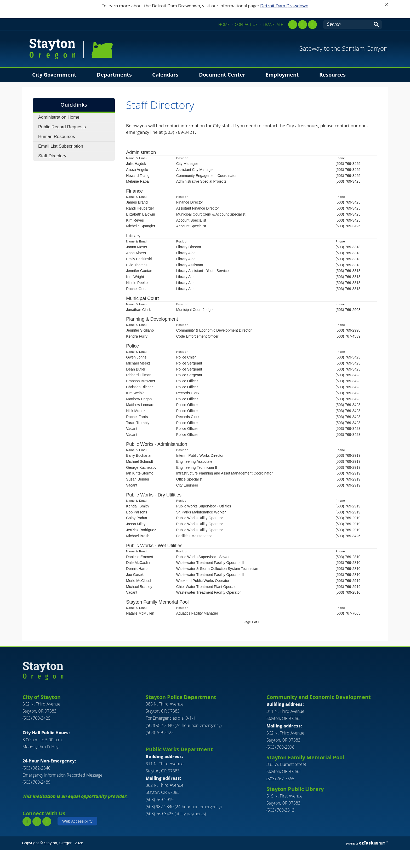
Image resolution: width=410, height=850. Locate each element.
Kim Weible (135, 393)
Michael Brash (137, 536)
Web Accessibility (77, 821)
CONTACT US (246, 24)
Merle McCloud (138, 581)
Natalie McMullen (140, 613)
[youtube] (312, 24)
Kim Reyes (135, 220)
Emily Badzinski (139, 259)
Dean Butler (135, 369)
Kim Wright (135, 277)
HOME (224, 24)
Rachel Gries (136, 289)
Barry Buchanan (139, 455)
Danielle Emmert (139, 557)
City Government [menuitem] (54, 74)
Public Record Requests (62, 126)
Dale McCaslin (138, 562)
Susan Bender (137, 479)
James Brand (136, 202)
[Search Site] (347, 24)
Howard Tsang (137, 176)
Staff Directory (52, 155)
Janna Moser (136, 247)
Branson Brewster (140, 381)
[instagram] (36, 821)
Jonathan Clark (138, 310)
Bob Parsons (136, 512)
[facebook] (292, 24)
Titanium (372, 843)
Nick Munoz (135, 411)
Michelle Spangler (140, 226)
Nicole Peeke (137, 283)
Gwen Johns (136, 357)
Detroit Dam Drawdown (284, 6)
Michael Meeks (138, 363)
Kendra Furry (136, 336)
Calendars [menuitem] (165, 74)
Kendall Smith (137, 506)
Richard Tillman (138, 375)
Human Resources (56, 136)
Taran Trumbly (137, 423)
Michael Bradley (139, 587)
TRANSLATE (273, 24)
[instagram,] (302, 24)
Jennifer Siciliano (140, 330)
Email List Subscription (60, 146)
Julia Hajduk (136, 163)
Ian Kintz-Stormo (139, 473)
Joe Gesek (135, 575)
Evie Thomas (136, 265)
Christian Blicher (139, 387)
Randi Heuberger (140, 208)
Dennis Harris (137, 568)
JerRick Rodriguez (141, 530)
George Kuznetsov (141, 467)
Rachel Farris (137, 417)
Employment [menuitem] (282, 74)
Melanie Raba (137, 181)
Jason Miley (135, 524)
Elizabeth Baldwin (140, 214)
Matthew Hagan (139, 399)
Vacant (131, 428)
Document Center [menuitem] (222, 74)
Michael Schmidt (139, 461)
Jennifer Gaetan (139, 271)
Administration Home (58, 117)
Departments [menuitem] (114, 74)
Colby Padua (136, 518)
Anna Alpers (136, 253)
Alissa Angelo (137, 169)
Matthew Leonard (140, 405)
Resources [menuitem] (332, 74)
